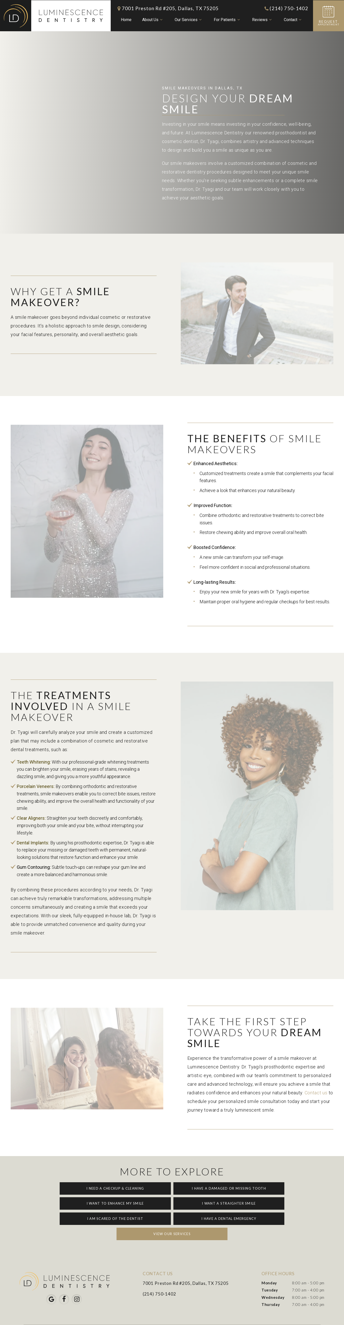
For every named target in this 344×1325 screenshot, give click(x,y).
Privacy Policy (133, 1317)
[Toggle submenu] (161, 20)
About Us (153, 20)
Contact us (316, 1092)
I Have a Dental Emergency (263, 1203)
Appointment (328, 16)
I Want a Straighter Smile (81, 1203)
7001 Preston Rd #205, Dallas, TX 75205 (167, 8)
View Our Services (172, 1218)
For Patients (227, 20)
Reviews (262, 20)
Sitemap (105, 1317)
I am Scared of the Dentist (172, 1203)
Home (126, 19)
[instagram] (77, 1284)
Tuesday (269, 1274)
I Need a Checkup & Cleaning (80, 1188)
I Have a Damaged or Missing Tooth (172, 1188)
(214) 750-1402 (285, 8)
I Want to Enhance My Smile (263, 1188)
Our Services (189, 20)
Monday (269, 1267)
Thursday (270, 1288)
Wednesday (272, 1281)
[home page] (55, 15)
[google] (51, 1284)
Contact (293, 20)
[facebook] (64, 1284)
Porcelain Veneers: (36, 786)
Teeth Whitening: (34, 762)
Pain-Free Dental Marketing (288, 1317)
